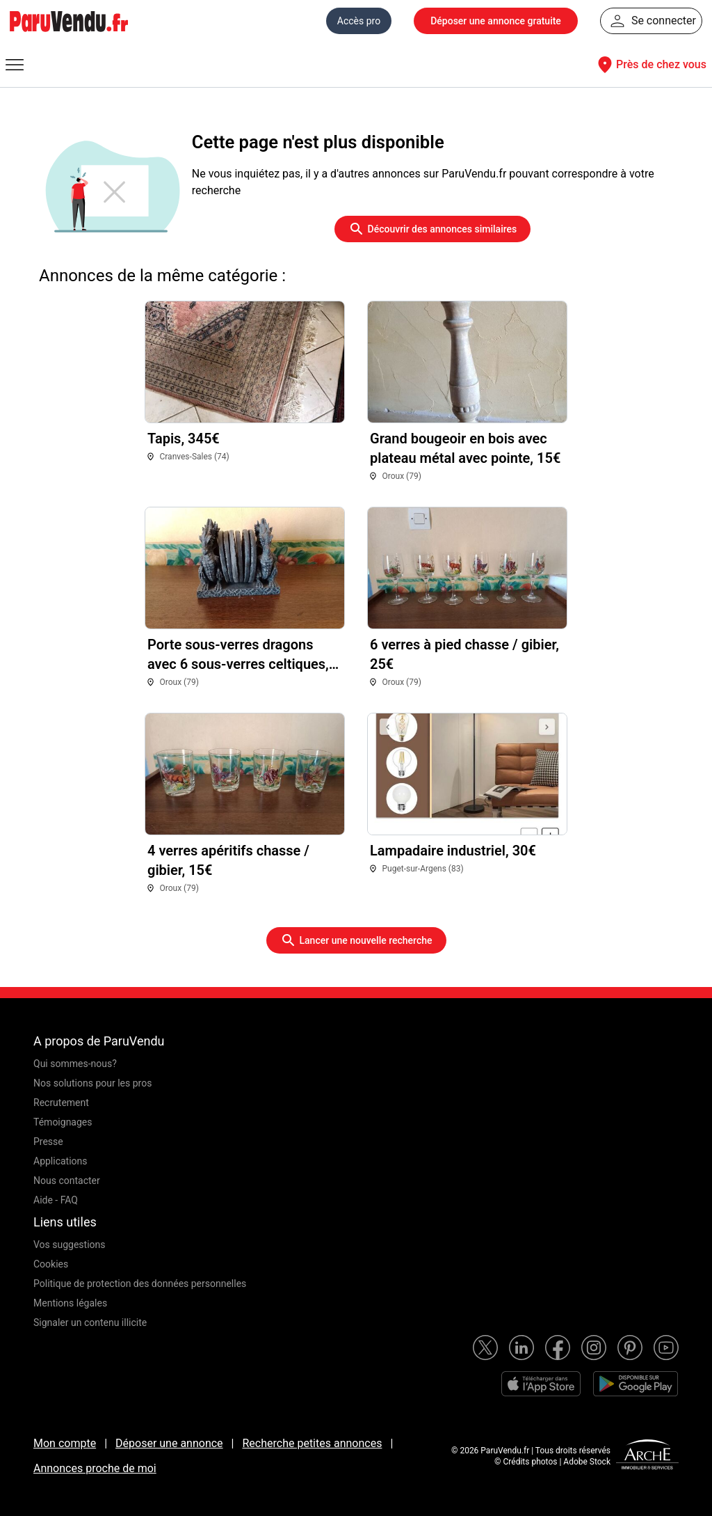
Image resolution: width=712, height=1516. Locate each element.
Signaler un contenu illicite (90, 1322)
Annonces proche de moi (94, 1468)
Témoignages (62, 1122)
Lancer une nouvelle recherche (356, 940)
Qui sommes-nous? (75, 1063)
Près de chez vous (650, 65)
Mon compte (64, 1443)
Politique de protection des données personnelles (139, 1283)
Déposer (495, 21)
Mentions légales (70, 1303)
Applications (60, 1161)
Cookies (50, 1264)
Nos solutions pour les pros (92, 1083)
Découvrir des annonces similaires (432, 229)
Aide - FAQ (55, 1200)
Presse (48, 1141)
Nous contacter (66, 1180)
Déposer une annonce (169, 1443)
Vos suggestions (69, 1244)
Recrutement (61, 1102)
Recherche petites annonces (312, 1443)
